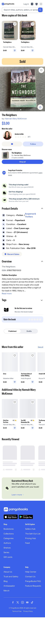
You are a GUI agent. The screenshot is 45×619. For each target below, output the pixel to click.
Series (6, 552)
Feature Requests (33, 586)
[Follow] (33, 144)
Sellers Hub (30, 529)
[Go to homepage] (8, 4)
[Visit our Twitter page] (17, 602)
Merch (6, 590)
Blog (6, 581)
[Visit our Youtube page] (27, 602)
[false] (12, 144)
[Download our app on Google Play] (26, 517)
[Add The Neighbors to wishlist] (41, 70)
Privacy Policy (28, 611)
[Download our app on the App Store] (11, 516)
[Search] (40, 10)
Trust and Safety (11, 576)
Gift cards (8, 557)
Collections (9, 533)
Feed (27, 543)
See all (40, 347)
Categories (8, 538)
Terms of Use (16, 611)
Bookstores (9, 529)
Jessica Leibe (19, 134)
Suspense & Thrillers (30, 215)
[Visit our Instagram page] (22, 602)
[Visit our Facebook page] (13, 602)
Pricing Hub (30, 538)
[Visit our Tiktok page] (32, 602)
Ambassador (9, 586)
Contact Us (30, 576)
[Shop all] (22, 162)
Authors (7, 543)
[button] (22, 208)
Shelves (7, 548)
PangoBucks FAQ (33, 581)
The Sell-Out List (32, 533)
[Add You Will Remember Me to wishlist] (32, 402)
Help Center (30, 572)
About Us (8, 572)
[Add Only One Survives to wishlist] (14, 402)
